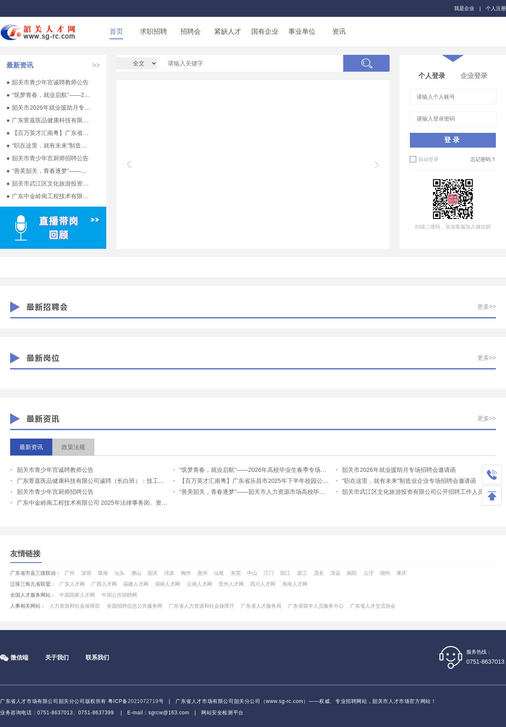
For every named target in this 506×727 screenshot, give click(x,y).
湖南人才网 (167, 584)
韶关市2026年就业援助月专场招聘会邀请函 (51, 107)
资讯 (339, 31)
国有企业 (264, 31)
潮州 (385, 573)
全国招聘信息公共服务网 (134, 606)
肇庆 (401, 573)
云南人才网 (199, 584)
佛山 (136, 573)
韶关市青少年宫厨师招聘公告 (50, 158)
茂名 (319, 573)
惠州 (202, 573)
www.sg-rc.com (284, 701)
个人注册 (496, 8)
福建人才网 (135, 584)
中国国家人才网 (77, 595)
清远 (335, 573)
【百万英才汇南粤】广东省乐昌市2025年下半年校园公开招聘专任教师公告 (51, 132)
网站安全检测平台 (222, 713)
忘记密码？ (483, 159)
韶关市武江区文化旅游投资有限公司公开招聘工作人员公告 (51, 183)
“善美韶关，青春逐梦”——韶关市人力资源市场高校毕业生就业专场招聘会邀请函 (51, 170)
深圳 (86, 573)
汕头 (119, 573)
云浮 (368, 573)
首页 (116, 31)
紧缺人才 (227, 31)
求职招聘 (153, 31)
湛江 (302, 573)
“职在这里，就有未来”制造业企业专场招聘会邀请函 (51, 145)
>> (96, 65)
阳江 (285, 573)
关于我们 (57, 657)
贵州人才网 (231, 584)
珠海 (103, 573)
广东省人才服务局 (261, 606)
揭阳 (352, 573)
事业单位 (301, 31)
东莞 (236, 573)
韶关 (153, 573)
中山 (252, 573)
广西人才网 (104, 584)
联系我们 (97, 657)
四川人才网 (262, 584)
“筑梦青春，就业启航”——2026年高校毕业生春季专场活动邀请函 (51, 95)
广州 (70, 573)
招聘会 (190, 31)
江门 (269, 573)
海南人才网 (294, 584)
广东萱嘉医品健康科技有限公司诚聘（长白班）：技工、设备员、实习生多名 (51, 120)
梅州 (186, 573)
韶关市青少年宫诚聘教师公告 (50, 82)
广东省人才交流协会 (373, 606)
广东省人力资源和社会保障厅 (201, 606)
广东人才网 (72, 584)
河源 (169, 573)
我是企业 (464, 8)
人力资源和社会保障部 (74, 606)
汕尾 (219, 573)
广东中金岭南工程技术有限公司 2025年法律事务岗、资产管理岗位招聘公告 (51, 196)
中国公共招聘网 (119, 595)
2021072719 (143, 701)
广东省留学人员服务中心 (316, 606)
